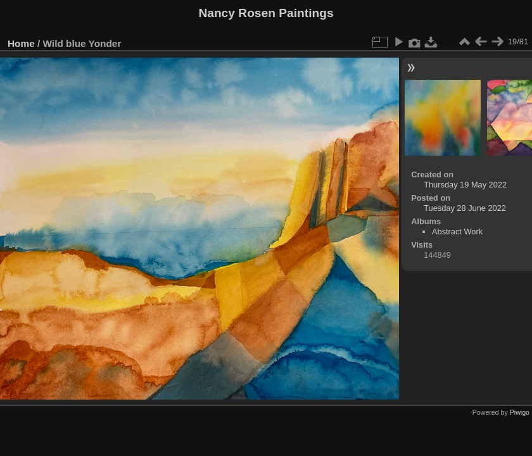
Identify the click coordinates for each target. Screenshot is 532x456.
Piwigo (519, 412)
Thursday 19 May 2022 (465, 184)
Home (21, 43)
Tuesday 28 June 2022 (465, 208)
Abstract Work (457, 231)
